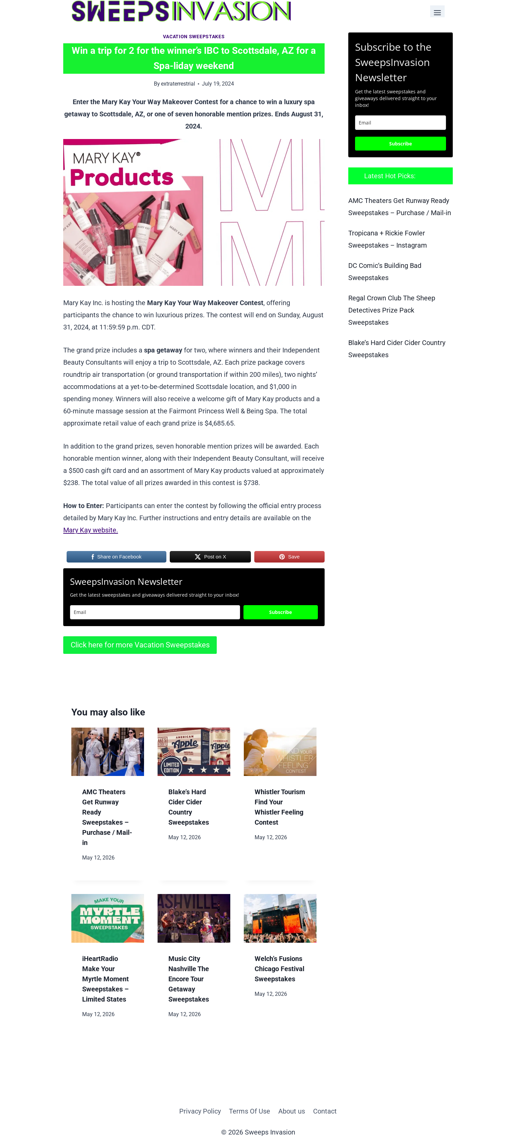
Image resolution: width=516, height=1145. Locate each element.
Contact (325, 1111)
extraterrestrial (178, 84)
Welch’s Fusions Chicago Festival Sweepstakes (279, 969)
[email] (400, 122)
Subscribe (280, 612)
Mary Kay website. (90, 530)
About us (291, 1111)
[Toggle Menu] (437, 11)
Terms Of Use (249, 1111)
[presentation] (107, 752)
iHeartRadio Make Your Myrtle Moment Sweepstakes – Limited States (105, 979)
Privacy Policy (200, 1111)
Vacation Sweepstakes (194, 36)
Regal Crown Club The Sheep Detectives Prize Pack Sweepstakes (391, 310)
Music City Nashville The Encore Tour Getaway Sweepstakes (188, 979)
